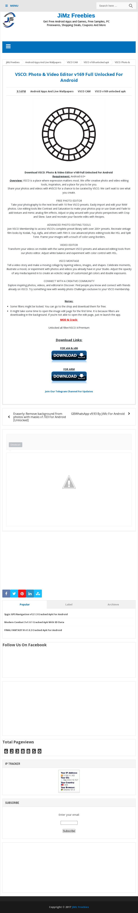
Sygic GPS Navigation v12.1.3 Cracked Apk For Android (36, 614)
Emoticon (15, 444)
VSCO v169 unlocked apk (110, 91)
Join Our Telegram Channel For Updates (69, 391)
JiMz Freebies (76, 15)
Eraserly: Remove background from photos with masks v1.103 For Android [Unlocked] (39, 417)
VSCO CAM (84, 91)
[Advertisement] (69, 33)
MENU (14, 5)
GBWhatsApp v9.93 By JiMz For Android (98, 414)
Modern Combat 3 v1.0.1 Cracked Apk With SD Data (34, 622)
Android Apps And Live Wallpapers (51, 91)
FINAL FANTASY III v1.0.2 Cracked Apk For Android (33, 630)
